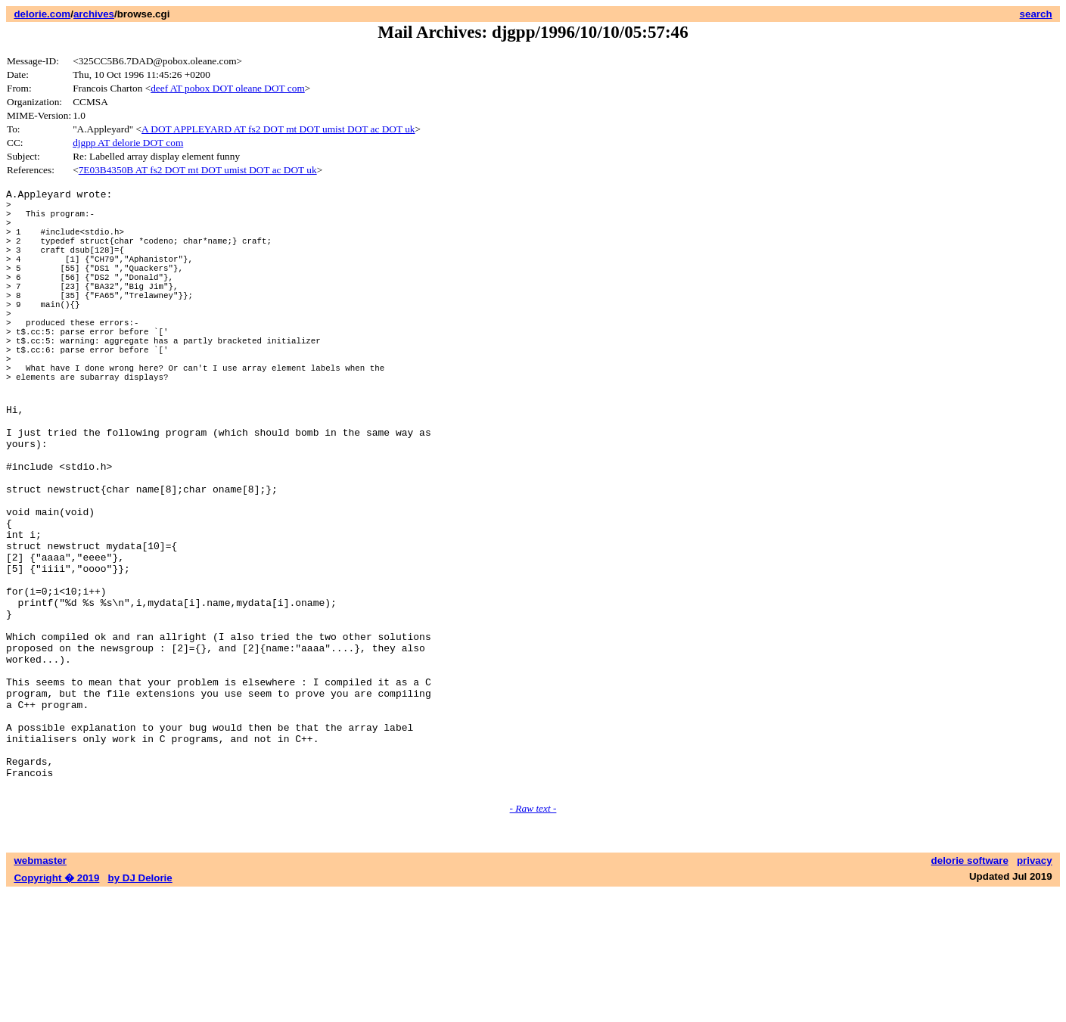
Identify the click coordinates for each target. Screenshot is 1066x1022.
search (1036, 14)
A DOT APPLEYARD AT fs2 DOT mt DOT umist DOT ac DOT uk (278, 129)
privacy (1034, 990)
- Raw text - (533, 937)
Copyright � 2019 (56, 1007)
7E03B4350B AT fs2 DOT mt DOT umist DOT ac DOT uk (198, 170)
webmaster (40, 990)
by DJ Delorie (140, 1007)
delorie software (970, 990)
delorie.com (42, 14)
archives (93, 14)
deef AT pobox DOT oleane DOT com (228, 88)
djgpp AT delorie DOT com (128, 142)
